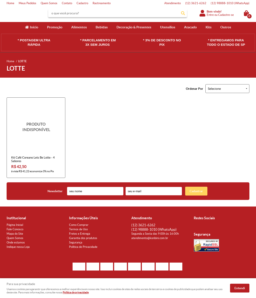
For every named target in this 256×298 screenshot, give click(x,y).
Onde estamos (16, 242)
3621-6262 (195, 3)
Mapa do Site (15, 233)
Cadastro (82, 3)
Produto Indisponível (36, 127)
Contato (67, 3)
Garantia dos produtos (83, 238)
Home (10, 3)
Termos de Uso (78, 229)
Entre (210, 14)
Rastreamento (102, 3)
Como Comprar (78, 225)
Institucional (16, 218)
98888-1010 (230, 3)
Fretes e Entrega (79, 233)
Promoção (54, 27)
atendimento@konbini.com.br (149, 238)
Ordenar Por (194, 88)
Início (34, 27)
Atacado (190, 27)
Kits (209, 27)
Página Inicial (15, 225)
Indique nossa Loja (18, 247)
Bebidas (102, 27)
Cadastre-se (226, 14)
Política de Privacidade (83, 247)
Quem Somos (49, 3)
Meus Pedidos (27, 3)
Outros (225, 27)
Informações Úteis (83, 218)
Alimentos (79, 27)
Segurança (75, 242)
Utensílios (167, 27)
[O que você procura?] (183, 13)
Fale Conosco (15, 229)
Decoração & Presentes (134, 27)
